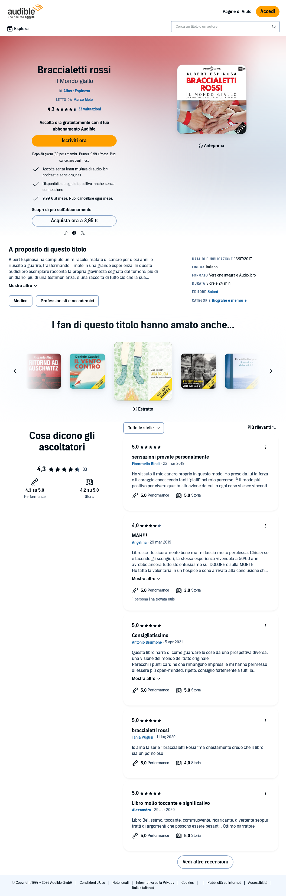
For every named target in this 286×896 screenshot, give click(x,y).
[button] (65, 233)
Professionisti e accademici (67, 301)
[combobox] (225, 26)
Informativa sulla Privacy (155, 883)
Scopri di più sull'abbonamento (62, 209)
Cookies (187, 883)
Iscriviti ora (74, 141)
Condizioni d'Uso (93, 883)
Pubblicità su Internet (224, 883)
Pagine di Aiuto (237, 11)
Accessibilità (258, 883)
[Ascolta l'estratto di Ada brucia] (143, 409)
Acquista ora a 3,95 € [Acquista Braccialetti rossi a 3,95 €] (74, 221)
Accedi (267, 11)
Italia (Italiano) (143, 888)
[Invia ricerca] (275, 26)
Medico (21, 301)
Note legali (120, 883)
